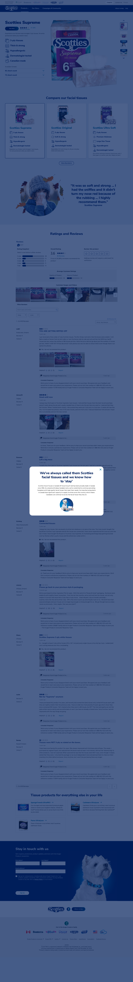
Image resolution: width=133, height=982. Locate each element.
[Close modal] (100, 469)
